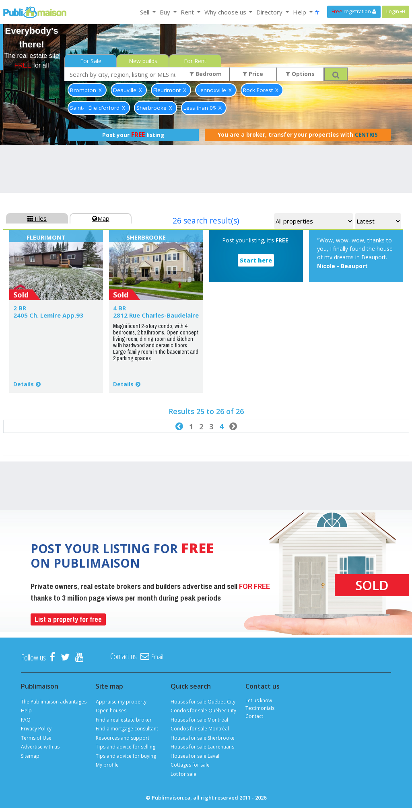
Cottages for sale (190, 764)
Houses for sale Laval (195, 756)
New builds (143, 61)
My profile (107, 764)
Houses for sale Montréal (199, 719)
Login (395, 11)
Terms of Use (36, 737)
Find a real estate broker (124, 719)
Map (100, 218)
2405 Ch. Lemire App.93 (48, 315)
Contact (254, 716)
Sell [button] (145, 12)
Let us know (258, 700)
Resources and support (122, 737)
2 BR (19, 308)
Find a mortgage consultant (127, 728)
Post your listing (133, 134)
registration (354, 11)
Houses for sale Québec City (203, 701)
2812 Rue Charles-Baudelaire (156, 315)
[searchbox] (123, 74)
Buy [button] (166, 12)
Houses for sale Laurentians (202, 746)
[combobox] (123, 74)
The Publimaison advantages (54, 701)
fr (317, 12)
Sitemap (30, 756)
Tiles (37, 218)
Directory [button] (270, 12)
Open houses (111, 710)
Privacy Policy (36, 728)
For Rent (195, 61)
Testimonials (259, 708)
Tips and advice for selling (125, 746)
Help (26, 710)
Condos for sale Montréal (200, 728)
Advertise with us (40, 746)
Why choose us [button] (226, 12)
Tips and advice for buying (126, 756)
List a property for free (68, 619)
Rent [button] (188, 12)
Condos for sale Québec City (203, 710)
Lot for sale (183, 774)
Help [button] (300, 12)
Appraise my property (121, 701)
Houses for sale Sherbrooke (203, 737)
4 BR (119, 308)
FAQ (26, 719)
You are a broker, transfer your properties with (298, 134)
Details (23, 384)
